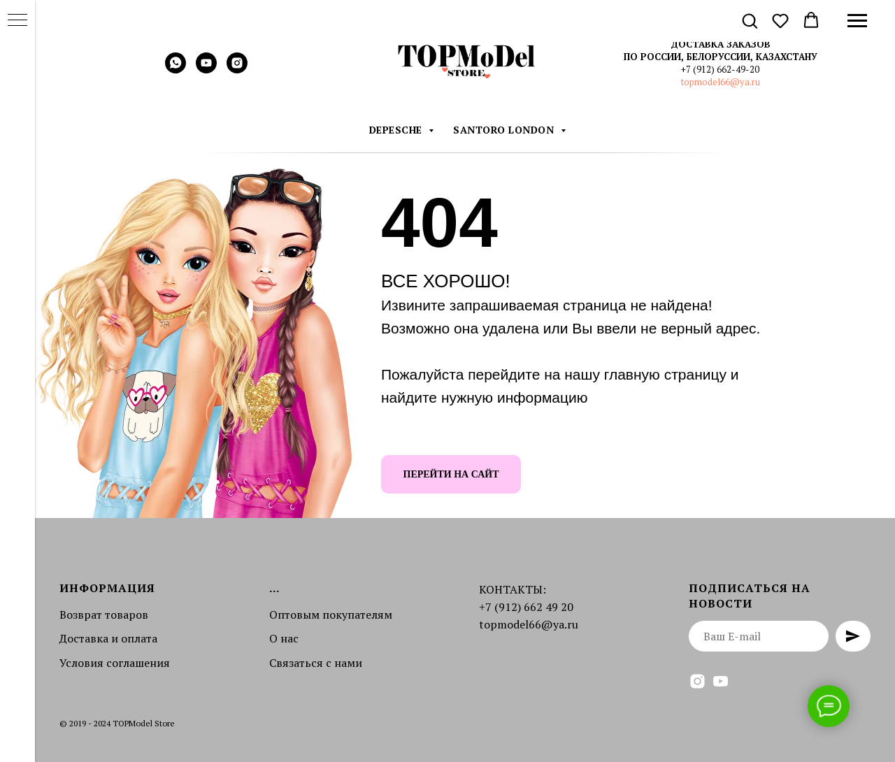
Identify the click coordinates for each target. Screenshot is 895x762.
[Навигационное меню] (857, 21)
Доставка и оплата (108, 638)
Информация (107, 588)
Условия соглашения (114, 662)
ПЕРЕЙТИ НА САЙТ (451, 474)
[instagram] (237, 70)
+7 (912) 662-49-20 (720, 69)
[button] (749, 20)
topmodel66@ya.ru (720, 82)
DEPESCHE (397, 129)
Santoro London (505, 129)
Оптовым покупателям (330, 614)
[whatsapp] (175, 70)
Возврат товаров (103, 614)
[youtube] (206, 70)
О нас (284, 638)
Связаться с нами (315, 662)
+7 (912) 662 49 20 (526, 606)
